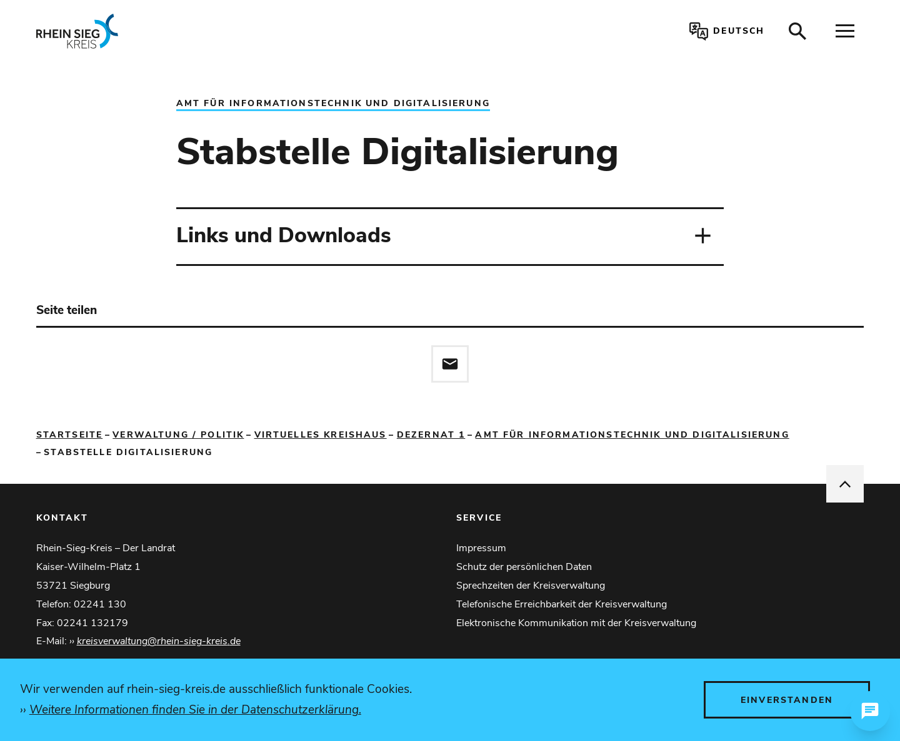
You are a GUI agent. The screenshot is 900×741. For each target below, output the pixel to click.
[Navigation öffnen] (845, 31)
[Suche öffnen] (797, 31)
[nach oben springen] (845, 484)
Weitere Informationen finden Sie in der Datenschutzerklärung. (195, 710)
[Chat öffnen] (870, 711)
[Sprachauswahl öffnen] (724, 31)
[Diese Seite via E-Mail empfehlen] (450, 364)
